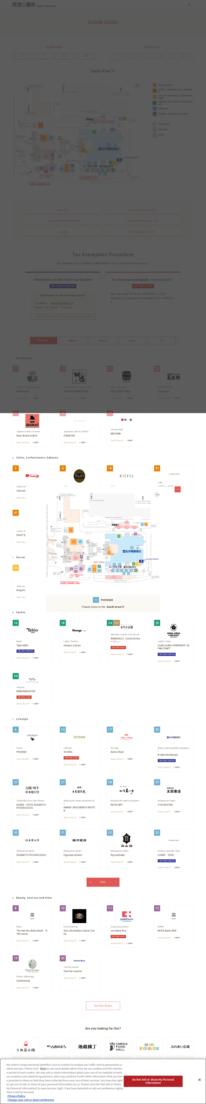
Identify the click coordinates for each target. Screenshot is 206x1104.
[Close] (199, 1079)
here (43, 1068)
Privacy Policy (16, 1096)
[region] (103, 1081)
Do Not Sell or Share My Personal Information (153, 1081)
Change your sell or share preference (30, 1100)
